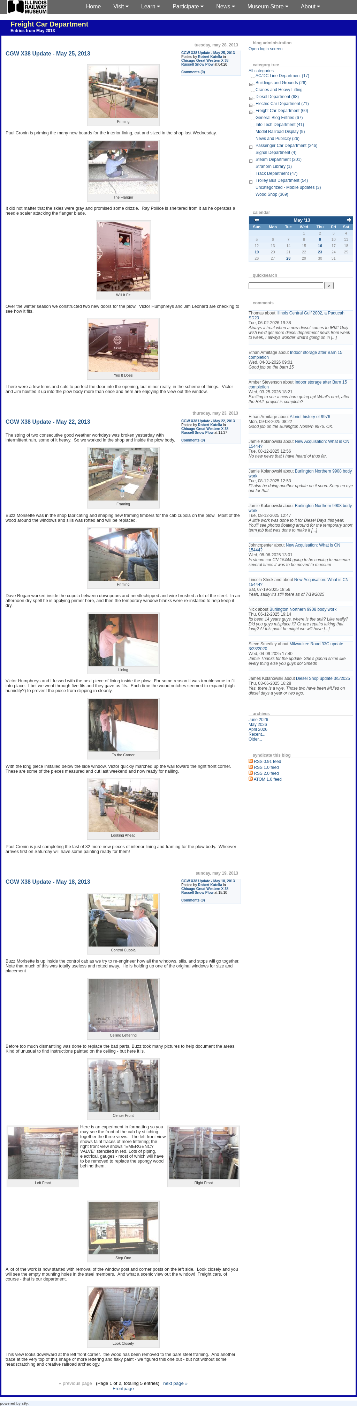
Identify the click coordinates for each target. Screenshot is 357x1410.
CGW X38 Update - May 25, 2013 (208, 53)
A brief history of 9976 (310, 416)
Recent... (257, 734)
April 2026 (258, 729)
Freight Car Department (49, 24)
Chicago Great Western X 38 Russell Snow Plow (204, 62)
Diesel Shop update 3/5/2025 (323, 678)
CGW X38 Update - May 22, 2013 (208, 421)
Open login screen (265, 48)
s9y (25, 1403)
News (225, 6)
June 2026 (258, 719)
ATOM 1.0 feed (268, 779)
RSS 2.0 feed (266, 773)
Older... (255, 739)
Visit (120, 6)
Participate (188, 6)
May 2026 (258, 724)
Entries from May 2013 (32, 30)
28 (288, 258)
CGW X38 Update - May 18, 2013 (208, 881)
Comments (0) (193, 72)
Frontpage (123, 1388)
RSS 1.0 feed (266, 767)
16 (320, 246)
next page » (175, 1383)
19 (257, 252)
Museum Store (268, 6)
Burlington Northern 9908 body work (302, 609)
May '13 (302, 220)
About (310, 6)
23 (320, 252)
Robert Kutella (210, 57)
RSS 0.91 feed (267, 761)
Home (93, 6)
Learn (150, 6)
